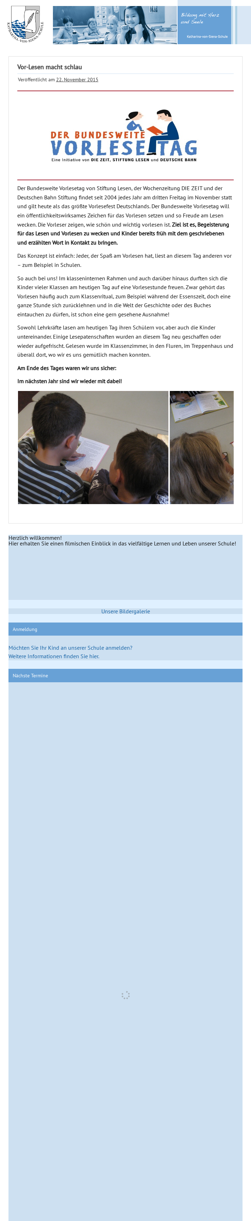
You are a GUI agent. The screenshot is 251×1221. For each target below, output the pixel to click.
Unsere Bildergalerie (125, 611)
